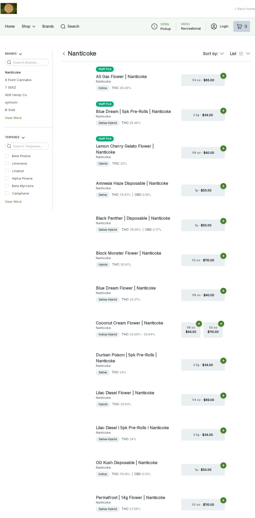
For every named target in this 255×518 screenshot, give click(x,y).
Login (219, 26)
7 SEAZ (10, 87)
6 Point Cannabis (18, 80)
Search (70, 26)
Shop (28, 26)
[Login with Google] (223, 44)
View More (13, 118)
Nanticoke (13, 72)
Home (10, 26)
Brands (48, 26)
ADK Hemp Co (16, 95)
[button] (204, 44)
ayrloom (11, 102)
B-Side (10, 110)
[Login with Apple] (233, 44)
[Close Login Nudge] (243, 44)
